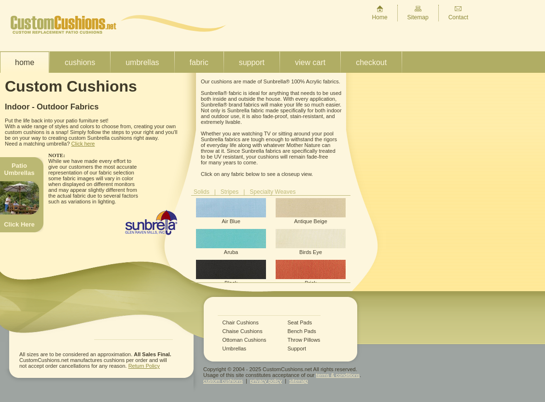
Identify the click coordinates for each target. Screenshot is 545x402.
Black (231, 273)
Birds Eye (311, 242)
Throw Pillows (304, 340)
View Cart (310, 62)
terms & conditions (338, 375)
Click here (83, 144)
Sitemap (418, 13)
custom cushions (223, 381)
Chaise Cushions (243, 331)
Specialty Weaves (272, 191)
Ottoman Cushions (244, 340)
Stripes (229, 191)
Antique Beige (311, 211)
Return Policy (144, 366)
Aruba (231, 242)
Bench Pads (302, 331)
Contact (458, 13)
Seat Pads (300, 322)
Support (252, 62)
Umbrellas (142, 62)
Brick (311, 273)
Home (380, 13)
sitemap (298, 381)
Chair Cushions (241, 322)
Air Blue (231, 211)
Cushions (80, 62)
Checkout (371, 62)
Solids (202, 191)
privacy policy (266, 381)
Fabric (199, 62)
